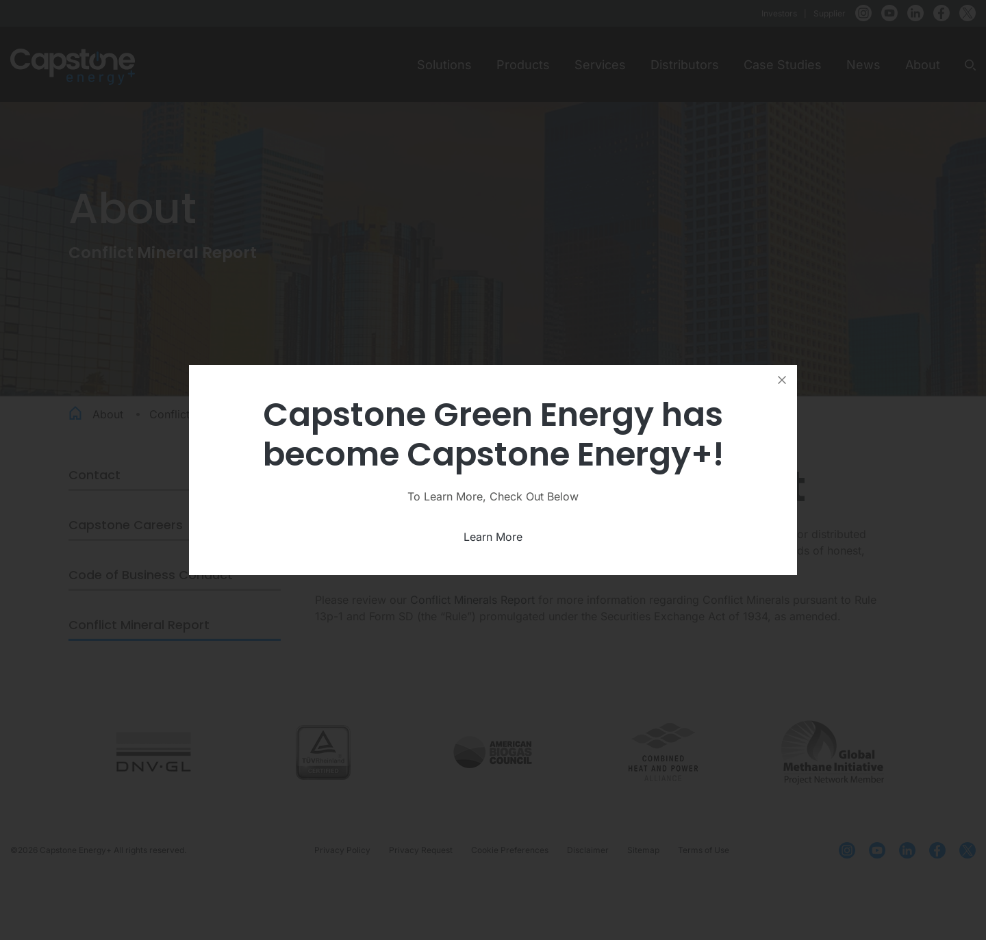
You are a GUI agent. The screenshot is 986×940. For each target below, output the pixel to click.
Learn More (493, 537)
